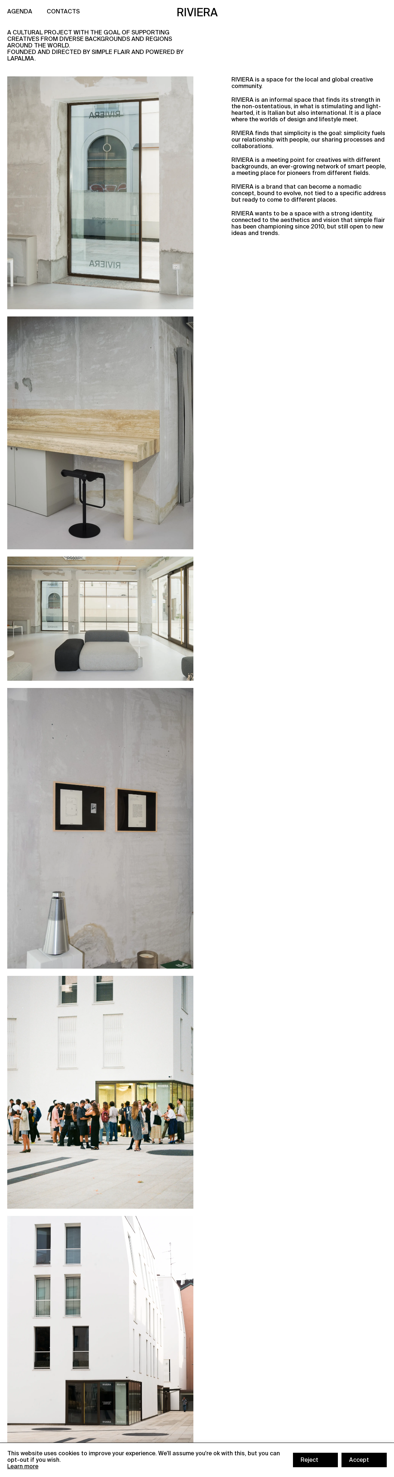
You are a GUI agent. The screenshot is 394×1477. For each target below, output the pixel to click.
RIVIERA (197, 12)
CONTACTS (63, 11)
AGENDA (19, 11)
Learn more (22, 1466)
